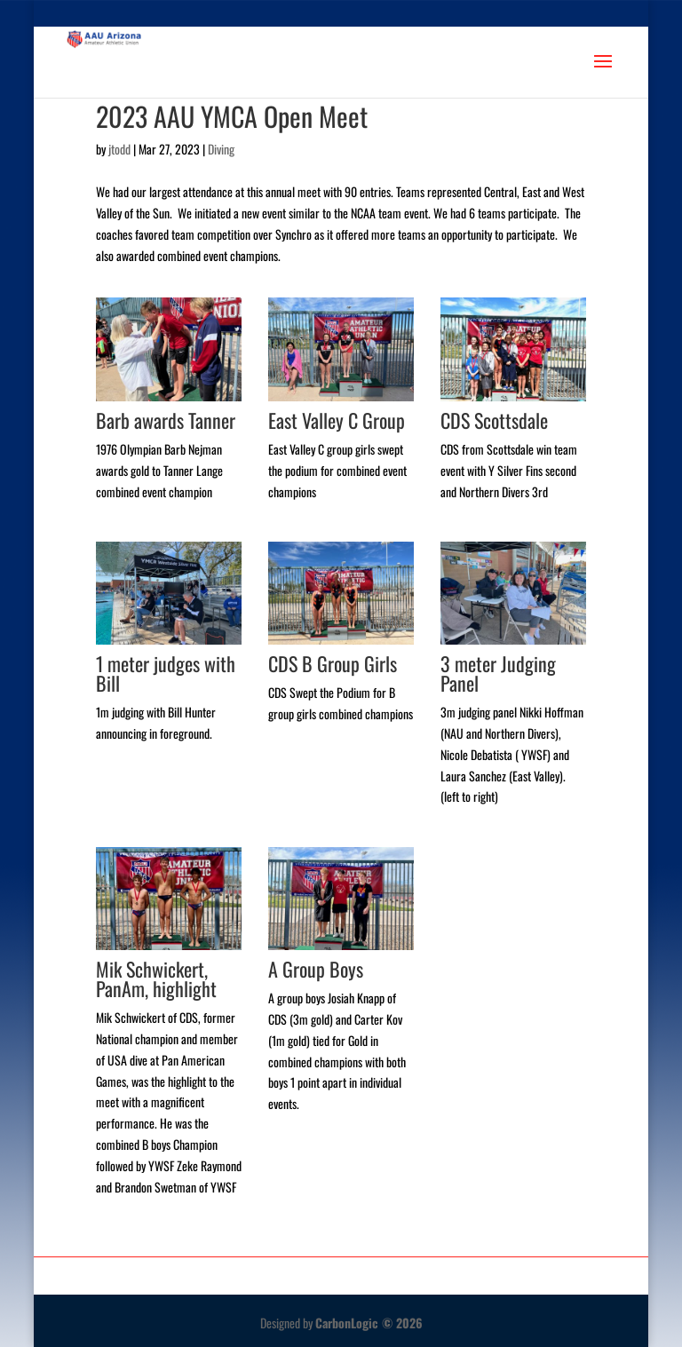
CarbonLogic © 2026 (369, 1322)
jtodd (119, 148)
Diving (221, 148)
